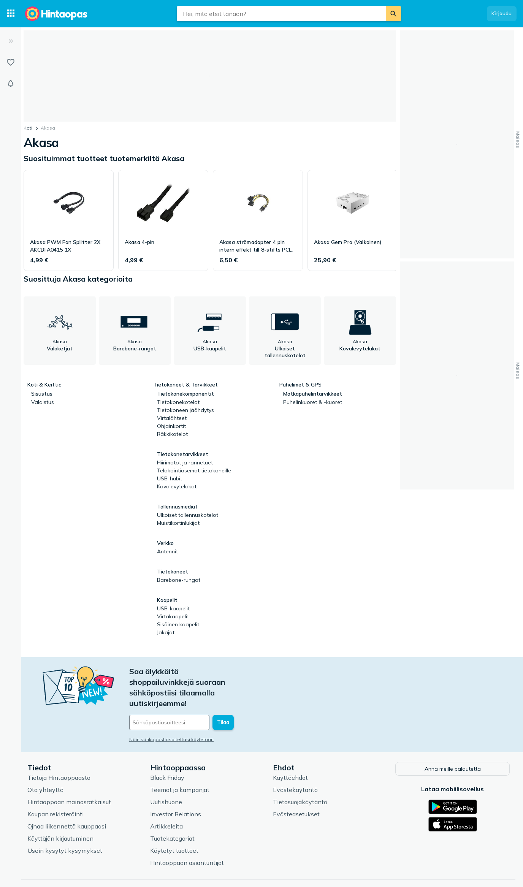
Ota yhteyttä (45, 763)
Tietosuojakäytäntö (300, 775)
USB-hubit (169, 478)
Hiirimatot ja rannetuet (185, 462)
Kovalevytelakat (177, 486)
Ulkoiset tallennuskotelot (187, 515)
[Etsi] (393, 13)
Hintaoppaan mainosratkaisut (69, 775)
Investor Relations (175, 787)
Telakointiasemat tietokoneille (194, 470)
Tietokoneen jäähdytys (185, 410)
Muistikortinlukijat (178, 523)
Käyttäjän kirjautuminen (60, 811)
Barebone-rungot (178, 580)
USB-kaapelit (173, 608)
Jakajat (165, 632)
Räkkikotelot (172, 434)
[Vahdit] (10, 83)
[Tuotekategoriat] (10, 13)
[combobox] (281, 13)
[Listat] (10, 62)
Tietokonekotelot (178, 402)
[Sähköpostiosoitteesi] (181, 690)
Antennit (167, 551)
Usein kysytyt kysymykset (64, 823)
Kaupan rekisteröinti (55, 787)
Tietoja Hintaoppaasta (58, 750)
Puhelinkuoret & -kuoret (312, 402)
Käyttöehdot (290, 750)
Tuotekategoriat (172, 811)
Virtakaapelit (173, 616)
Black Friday (167, 750)
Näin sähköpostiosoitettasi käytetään (171, 707)
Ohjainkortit (171, 426)
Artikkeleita (166, 799)
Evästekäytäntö (295, 763)
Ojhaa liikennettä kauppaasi (66, 799)
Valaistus (42, 402)
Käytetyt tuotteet (174, 823)
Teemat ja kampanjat (179, 763)
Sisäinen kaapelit (178, 624)
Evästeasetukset (296, 787)
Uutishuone (166, 775)
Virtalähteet (172, 418)
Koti (28, 128)
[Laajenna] (10, 41)
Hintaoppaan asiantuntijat (187, 835)
